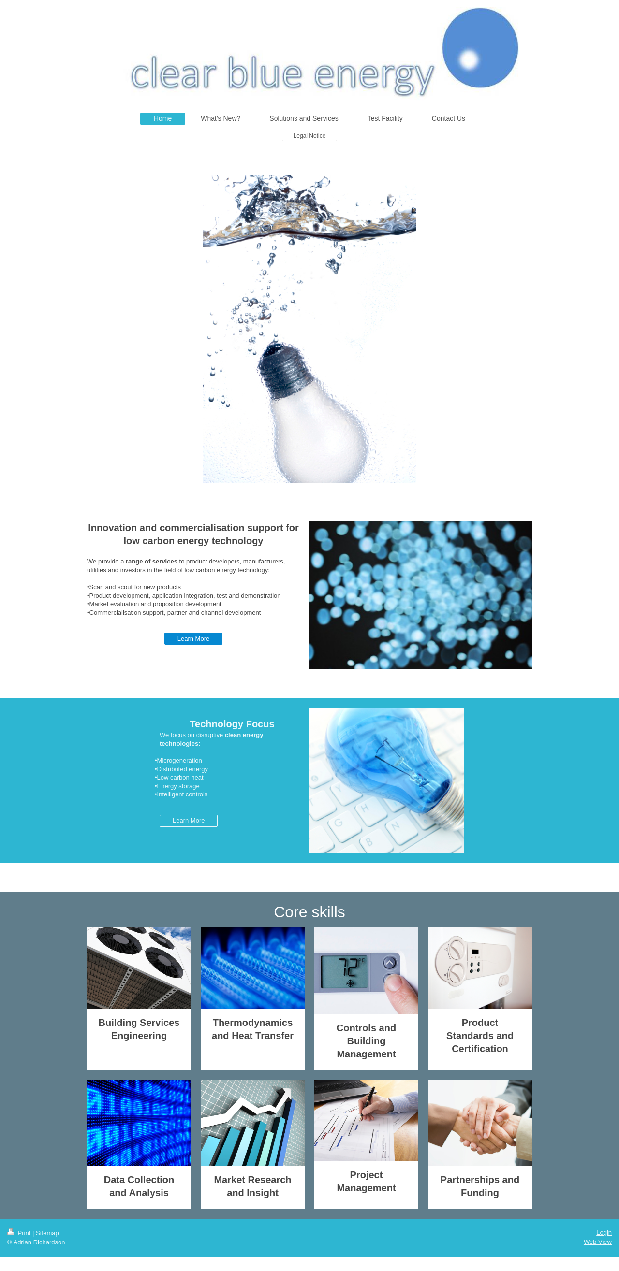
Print (19, 1233)
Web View (598, 1241)
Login (604, 1232)
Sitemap (47, 1233)
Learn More (193, 638)
